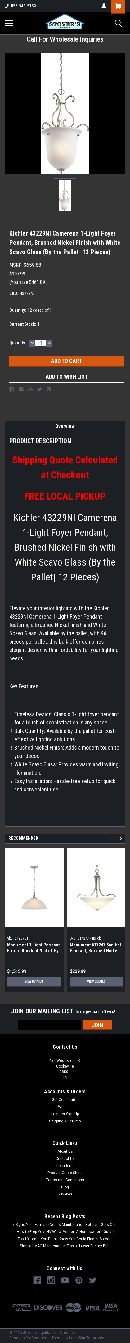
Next (121, 838)
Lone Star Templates (86, 1338)
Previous (113, 838)
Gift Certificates (65, 1100)
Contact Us (65, 1158)
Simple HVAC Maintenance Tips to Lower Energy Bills (65, 1246)
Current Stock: (24, 324)
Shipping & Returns (65, 1121)
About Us (65, 1151)
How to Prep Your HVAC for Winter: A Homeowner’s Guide (65, 1232)
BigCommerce (38, 1338)
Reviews (65, 1194)
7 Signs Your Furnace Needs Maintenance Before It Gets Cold (65, 1224)
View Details (34, 981)
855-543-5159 (20, 5)
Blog (65, 1187)
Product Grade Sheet (65, 1173)
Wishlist (65, 1107)
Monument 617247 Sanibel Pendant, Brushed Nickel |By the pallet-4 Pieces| (95, 950)
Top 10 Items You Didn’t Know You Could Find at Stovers (65, 1239)
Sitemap (67, 1333)
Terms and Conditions (65, 1180)
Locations (65, 1166)
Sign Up (72, 1114)
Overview (65, 426)
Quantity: (17, 342)
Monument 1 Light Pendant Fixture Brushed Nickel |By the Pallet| (33, 950)
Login (56, 1114)
